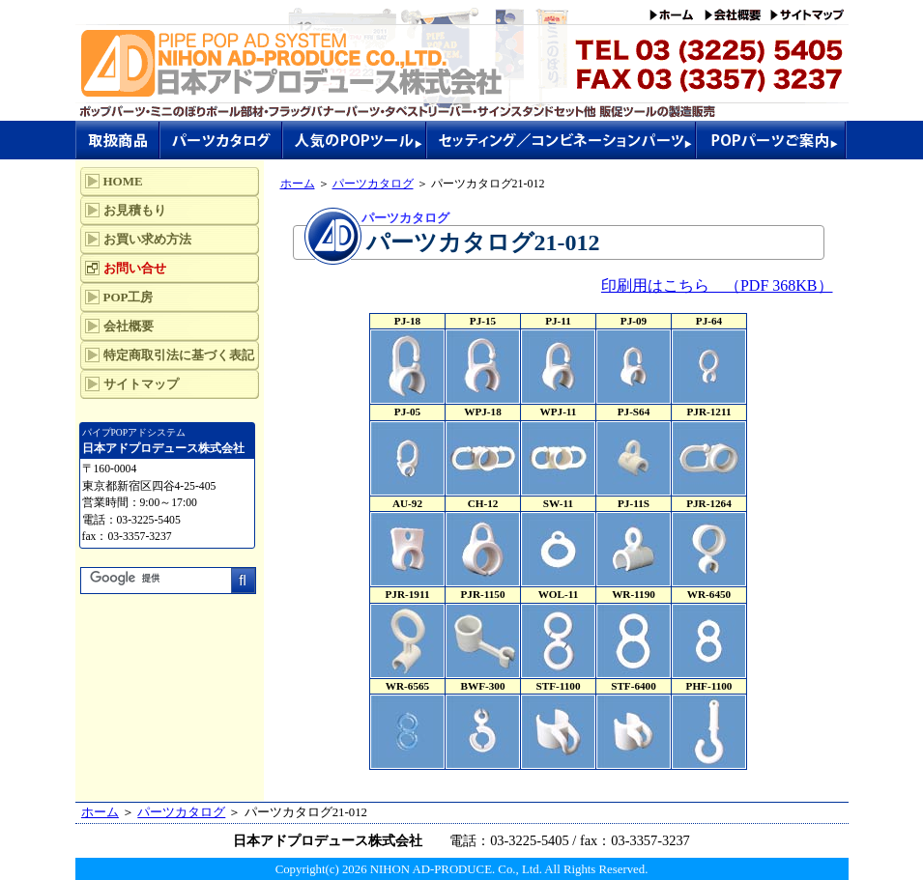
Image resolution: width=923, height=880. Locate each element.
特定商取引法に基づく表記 (178, 355)
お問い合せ (134, 268)
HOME (123, 181)
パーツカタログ (373, 183)
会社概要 (128, 326)
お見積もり (134, 210)
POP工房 (128, 297)
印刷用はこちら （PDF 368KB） (717, 285)
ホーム (297, 183)
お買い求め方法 (147, 239)
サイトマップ (141, 384)
